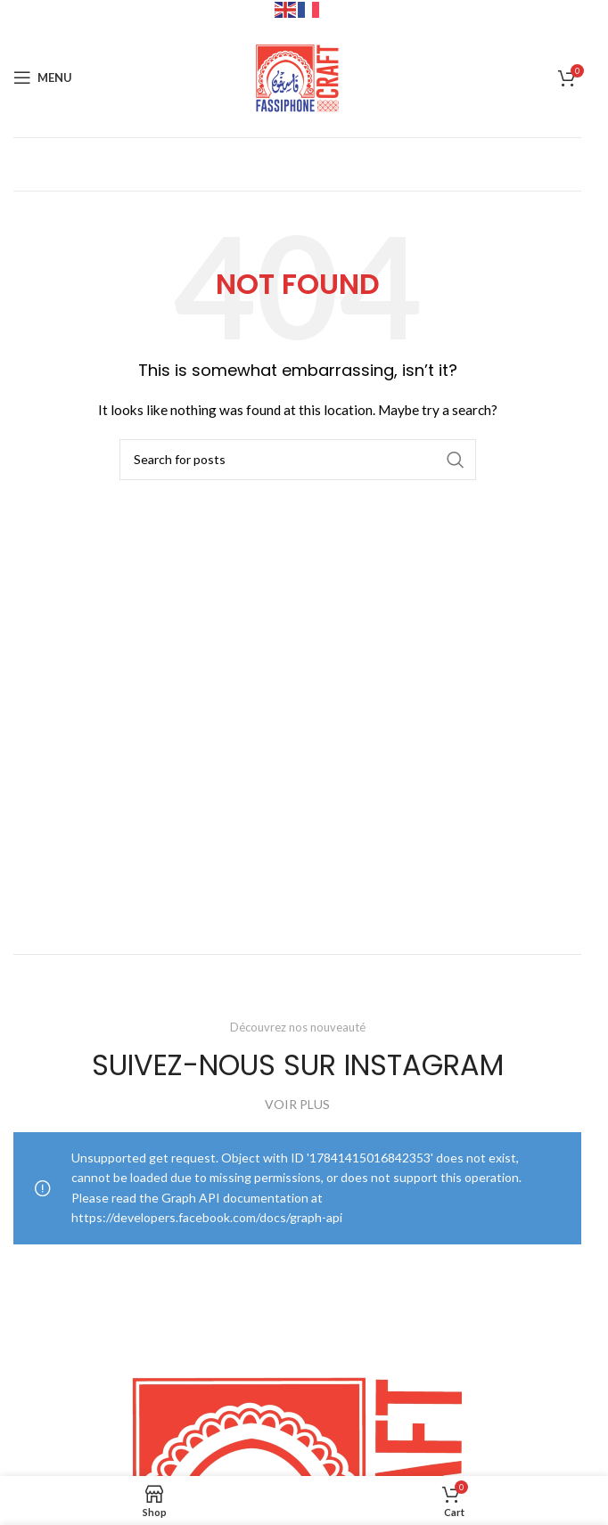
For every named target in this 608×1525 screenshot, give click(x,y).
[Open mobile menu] (42, 77)
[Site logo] (297, 76)
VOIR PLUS (297, 1104)
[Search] (297, 459)
